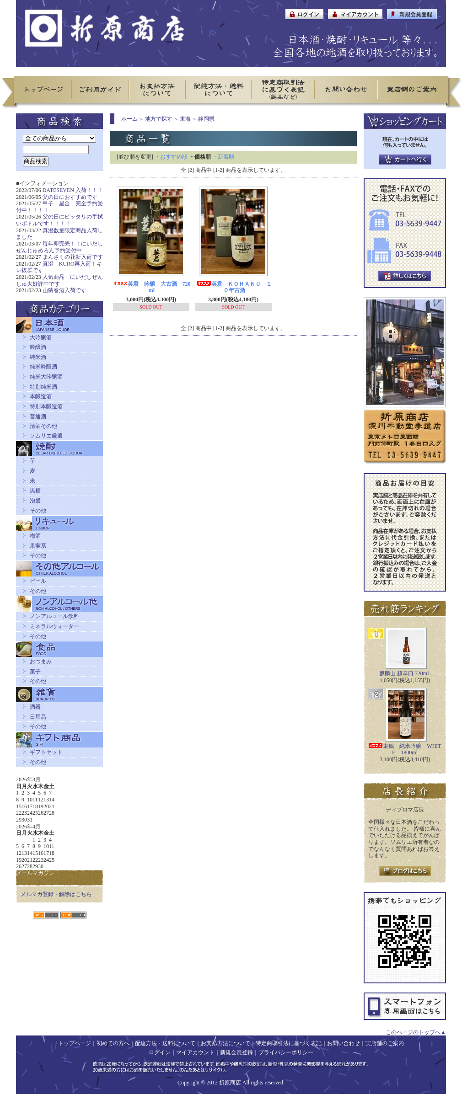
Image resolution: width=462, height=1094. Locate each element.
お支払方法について (225, 1043)
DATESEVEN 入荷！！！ (73, 190)
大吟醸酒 (41, 337)
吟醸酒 (38, 347)
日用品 (38, 717)
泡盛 (35, 500)
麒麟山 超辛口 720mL (405, 673)
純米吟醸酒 (43, 366)
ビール (38, 581)
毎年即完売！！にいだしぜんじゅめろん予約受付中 (59, 247)
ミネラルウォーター (54, 626)
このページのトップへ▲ (416, 1032)
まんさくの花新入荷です (73, 257)
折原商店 (230, 1082)
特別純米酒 (43, 387)
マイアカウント (195, 1052)
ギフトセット (46, 752)
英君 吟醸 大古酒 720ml (152, 287)
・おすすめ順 (171, 157)
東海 (185, 119)
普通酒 (38, 416)
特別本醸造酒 (46, 406)
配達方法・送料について (165, 1043)
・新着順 (223, 157)
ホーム (129, 119)
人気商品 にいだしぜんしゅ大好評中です (59, 280)
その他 (38, 510)
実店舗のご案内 (384, 1043)
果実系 (38, 546)
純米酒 (38, 357)
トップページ (74, 1043)
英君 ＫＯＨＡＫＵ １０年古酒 (234, 287)
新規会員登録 (236, 1052)
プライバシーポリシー (285, 1052)
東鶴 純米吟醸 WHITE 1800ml (404, 749)
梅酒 (35, 536)
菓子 (35, 671)
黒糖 (35, 490)
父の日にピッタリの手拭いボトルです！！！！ (59, 220)
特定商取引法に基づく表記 (289, 1043)
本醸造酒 (41, 396)
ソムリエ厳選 (46, 435)
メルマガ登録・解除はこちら (56, 894)
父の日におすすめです (70, 197)
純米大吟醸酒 (46, 377)
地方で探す (158, 119)
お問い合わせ (343, 1043)
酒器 (35, 707)
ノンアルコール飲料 (54, 616)
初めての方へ (113, 1043)
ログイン (160, 1052)
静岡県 (206, 119)
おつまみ (41, 661)
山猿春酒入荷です (64, 290)
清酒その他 (43, 426)
